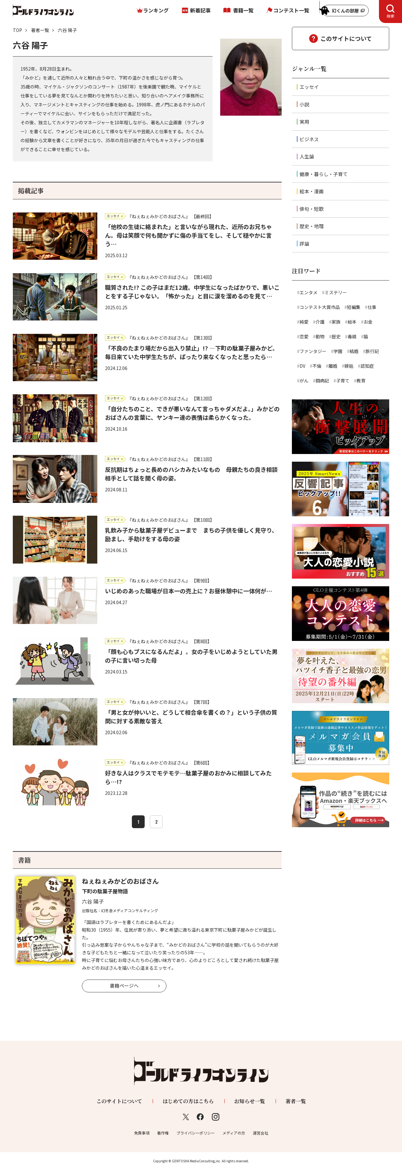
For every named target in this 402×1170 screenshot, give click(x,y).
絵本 (352, 322)
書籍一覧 (243, 10)
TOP (17, 30)
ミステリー (336, 292)
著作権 (163, 1132)
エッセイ (309, 86)
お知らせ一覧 (249, 1101)
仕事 (371, 307)
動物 (320, 336)
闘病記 (322, 380)
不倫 (316, 366)
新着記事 (200, 10)
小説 (304, 104)
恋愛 (304, 336)
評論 (304, 243)
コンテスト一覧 (291, 10)
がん (304, 380)
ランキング (156, 10)
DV (302, 366)
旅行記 (372, 351)
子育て (343, 380)
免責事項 (141, 1132)
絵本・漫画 (312, 191)
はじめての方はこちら (188, 1101)
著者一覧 (40, 30)
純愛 (304, 322)
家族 (336, 322)
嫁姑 (348, 366)
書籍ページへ (124, 985)
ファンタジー (313, 351)
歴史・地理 (312, 226)
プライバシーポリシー (195, 1132)
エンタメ (309, 292)
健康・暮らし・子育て (324, 174)
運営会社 (260, 1132)
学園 (338, 351)
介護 (320, 322)
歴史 (336, 336)
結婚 (354, 351)
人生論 (307, 156)
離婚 (332, 366)
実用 (304, 121)
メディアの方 (233, 1132)
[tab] (390, 11)
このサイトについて (346, 38)
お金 (368, 322)
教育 (361, 380)
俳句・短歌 (312, 208)
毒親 (352, 336)
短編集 (353, 307)
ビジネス (309, 139)
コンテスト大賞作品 (320, 307)
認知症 (367, 366)
